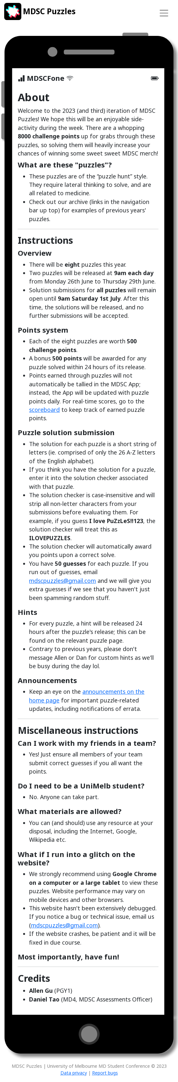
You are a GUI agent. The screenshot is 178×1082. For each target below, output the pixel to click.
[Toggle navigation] (163, 13)
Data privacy (73, 1073)
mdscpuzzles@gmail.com (62, 580)
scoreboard (44, 409)
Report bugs (105, 1073)
